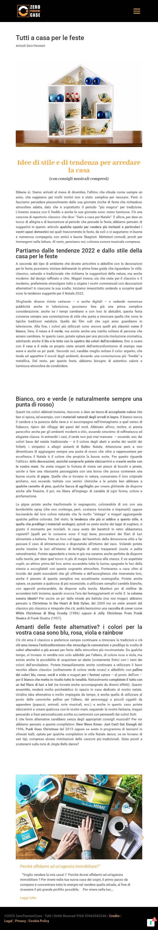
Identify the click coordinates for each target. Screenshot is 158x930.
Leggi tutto (28, 898)
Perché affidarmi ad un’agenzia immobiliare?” (60, 866)
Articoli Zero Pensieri (30, 46)
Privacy (20, 921)
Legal (8, 921)
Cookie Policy (38, 921)
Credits (114, 916)
